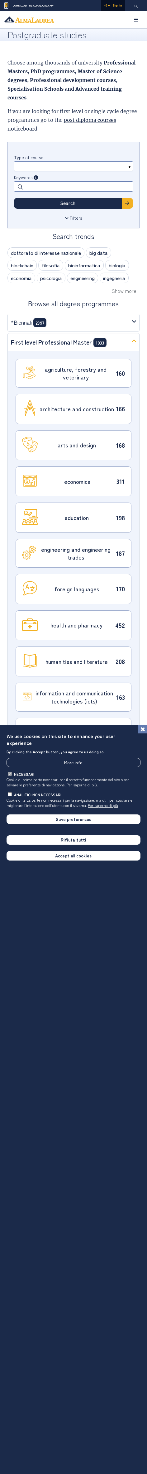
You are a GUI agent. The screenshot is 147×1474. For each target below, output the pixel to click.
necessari (24, 774)
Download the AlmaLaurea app (28, 5)
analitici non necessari (37, 795)
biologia (117, 265)
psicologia (51, 278)
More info (73, 763)
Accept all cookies (73, 856)
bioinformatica (84, 265)
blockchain (22, 265)
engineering (82, 278)
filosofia (51, 265)
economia (21, 278)
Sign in (113, 5)
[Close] (142, 729)
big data (98, 252)
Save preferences (73, 820)
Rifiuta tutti (73, 840)
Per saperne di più (82, 785)
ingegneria (114, 278)
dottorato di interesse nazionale (46, 252)
